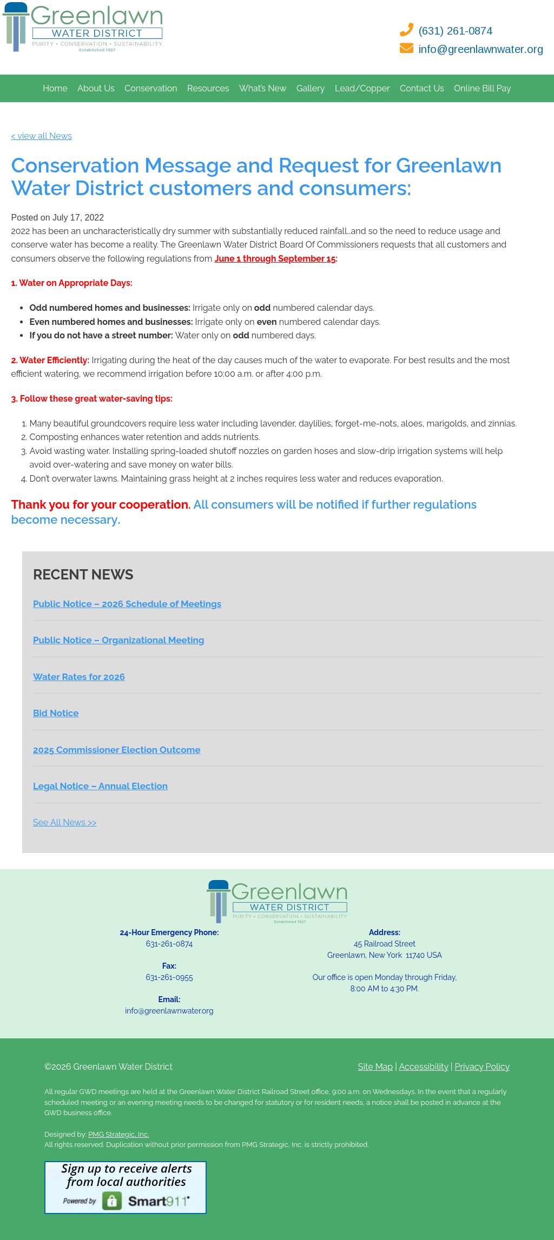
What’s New (263, 88)
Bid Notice (55, 713)
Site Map (375, 1067)
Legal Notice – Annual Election (100, 786)
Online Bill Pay (482, 88)
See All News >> (64, 822)
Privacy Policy (482, 1067)
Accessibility (424, 1067)
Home (55, 88)
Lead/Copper (362, 88)
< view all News (41, 136)
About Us (96, 88)
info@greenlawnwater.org (481, 49)
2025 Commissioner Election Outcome (117, 749)
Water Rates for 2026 (79, 676)
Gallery (310, 88)
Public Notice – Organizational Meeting (119, 640)
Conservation (150, 88)
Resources (208, 88)
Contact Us (422, 88)
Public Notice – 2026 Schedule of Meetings (127, 603)
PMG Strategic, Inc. (118, 1134)
